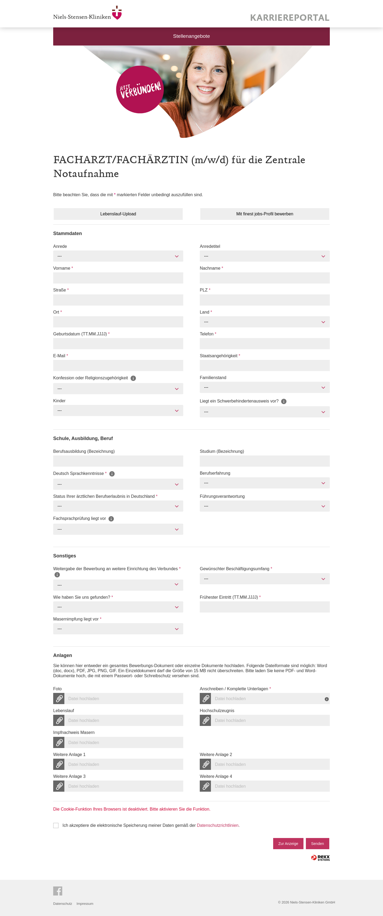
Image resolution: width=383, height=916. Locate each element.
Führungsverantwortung (222, 496)
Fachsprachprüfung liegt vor (83, 518)
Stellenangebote (191, 36)
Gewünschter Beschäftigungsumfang (236, 568)
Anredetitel (210, 246)
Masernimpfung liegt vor (77, 619)
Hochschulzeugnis (217, 710)
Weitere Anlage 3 (69, 776)
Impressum (85, 904)
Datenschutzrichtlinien (218, 825)
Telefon (208, 334)
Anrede (60, 246)
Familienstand (213, 377)
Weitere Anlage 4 (216, 776)
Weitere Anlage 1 (69, 754)
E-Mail (60, 356)
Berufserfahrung (215, 473)
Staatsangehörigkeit (220, 356)
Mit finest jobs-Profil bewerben (264, 214)
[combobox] (118, 256)
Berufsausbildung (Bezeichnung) (84, 451)
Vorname (63, 268)
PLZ (205, 290)
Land (206, 312)
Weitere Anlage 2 (216, 754)
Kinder (59, 401)
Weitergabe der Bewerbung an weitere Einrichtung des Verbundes (117, 571)
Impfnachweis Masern (74, 732)
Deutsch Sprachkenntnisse (84, 473)
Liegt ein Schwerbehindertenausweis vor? (243, 401)
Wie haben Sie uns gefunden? (83, 597)
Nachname (211, 268)
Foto (57, 689)
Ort (57, 312)
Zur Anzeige (288, 843)
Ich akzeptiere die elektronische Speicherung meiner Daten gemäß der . (151, 825)
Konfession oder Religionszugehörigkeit (94, 378)
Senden (317, 843)
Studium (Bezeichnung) (222, 451)
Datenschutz (62, 904)
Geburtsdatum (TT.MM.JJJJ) (81, 334)
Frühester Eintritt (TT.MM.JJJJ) (230, 597)
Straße (61, 290)
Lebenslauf (63, 710)
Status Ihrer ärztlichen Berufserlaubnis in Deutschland (105, 496)
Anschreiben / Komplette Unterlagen (235, 689)
